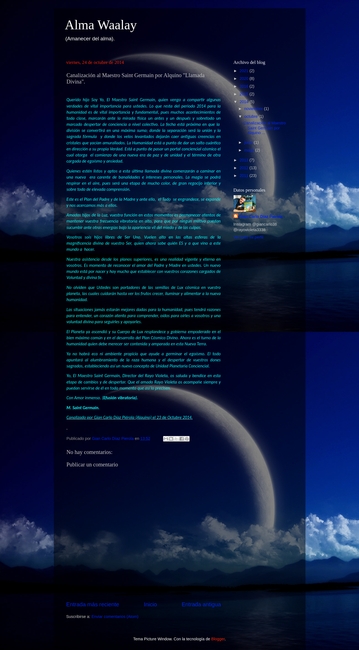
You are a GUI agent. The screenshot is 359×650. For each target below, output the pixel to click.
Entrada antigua (201, 604)
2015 (245, 94)
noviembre (254, 108)
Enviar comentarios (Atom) (114, 616)
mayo (249, 150)
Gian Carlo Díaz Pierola (261, 216)
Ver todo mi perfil (248, 237)
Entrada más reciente (92, 604)
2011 (245, 175)
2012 (245, 168)
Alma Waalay (101, 24)
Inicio (150, 604)
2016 (245, 86)
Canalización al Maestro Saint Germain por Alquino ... (264, 128)
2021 (245, 71)
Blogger (218, 639)
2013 (245, 160)
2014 (245, 102)
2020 (245, 78)
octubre (251, 116)
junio (249, 142)
